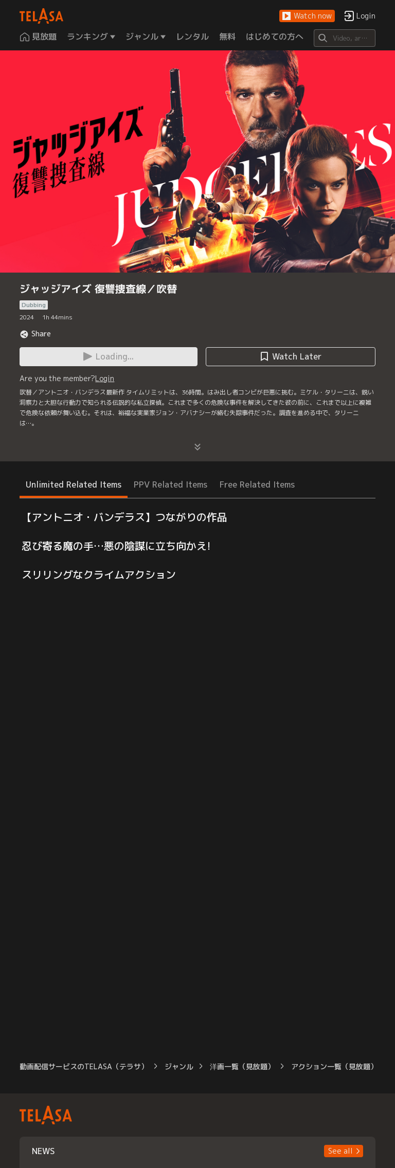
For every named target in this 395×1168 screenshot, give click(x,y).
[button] (307, 16)
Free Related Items (257, 484)
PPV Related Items (170, 484)
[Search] (344, 38)
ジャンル (179, 1066)
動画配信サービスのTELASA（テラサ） (84, 1066)
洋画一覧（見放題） (242, 1066)
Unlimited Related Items (73, 484)
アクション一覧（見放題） (334, 1066)
